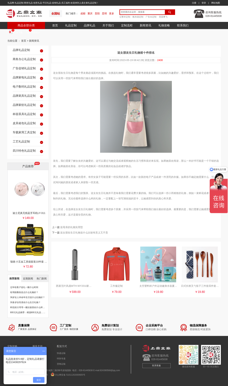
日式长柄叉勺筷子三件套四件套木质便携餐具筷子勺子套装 (200, 285)
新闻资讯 (145, 25)
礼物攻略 (164, 25)
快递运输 (61, 353)
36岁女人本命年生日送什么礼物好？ (27, 297)
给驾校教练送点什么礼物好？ (24, 292)
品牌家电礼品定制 (28, 78)
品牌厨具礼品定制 (28, 96)
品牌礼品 (89, 25)
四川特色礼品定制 (28, 151)
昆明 (104, 13)
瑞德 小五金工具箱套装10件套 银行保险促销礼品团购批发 (29, 261)
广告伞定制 (151, 17)
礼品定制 (71, 25)
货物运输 (61, 364)
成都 (82, 13)
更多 (111, 13)
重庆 (90, 13)
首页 (55, 25)
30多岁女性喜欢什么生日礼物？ (25, 302)
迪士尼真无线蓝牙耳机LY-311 (29, 213)
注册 (194, 3)
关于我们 (108, 25)
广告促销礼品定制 (28, 69)
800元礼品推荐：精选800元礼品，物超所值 (31, 312)
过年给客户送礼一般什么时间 (24, 287)
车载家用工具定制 (28, 133)
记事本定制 (124, 17)
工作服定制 (116, 285)
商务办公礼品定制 (28, 60)
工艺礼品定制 (28, 142)
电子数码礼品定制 (28, 87)
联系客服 (156, 365)
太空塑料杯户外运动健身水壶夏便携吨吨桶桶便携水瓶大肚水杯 (158, 285)
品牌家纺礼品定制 (28, 105)
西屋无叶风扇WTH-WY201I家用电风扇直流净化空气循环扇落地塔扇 (75, 285)
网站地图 (215, 3)
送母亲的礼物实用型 (71, 227)
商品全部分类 (26, 25)
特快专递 (61, 358)
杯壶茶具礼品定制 (28, 115)
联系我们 (183, 25)
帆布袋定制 (138, 17)
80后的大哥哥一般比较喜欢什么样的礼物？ (30, 307)
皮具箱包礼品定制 (28, 124)
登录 (204, 3)
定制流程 (127, 25)
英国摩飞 (163, 17)
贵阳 (97, 13)
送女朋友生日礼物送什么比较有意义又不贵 (84, 232)
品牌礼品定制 (28, 50)
